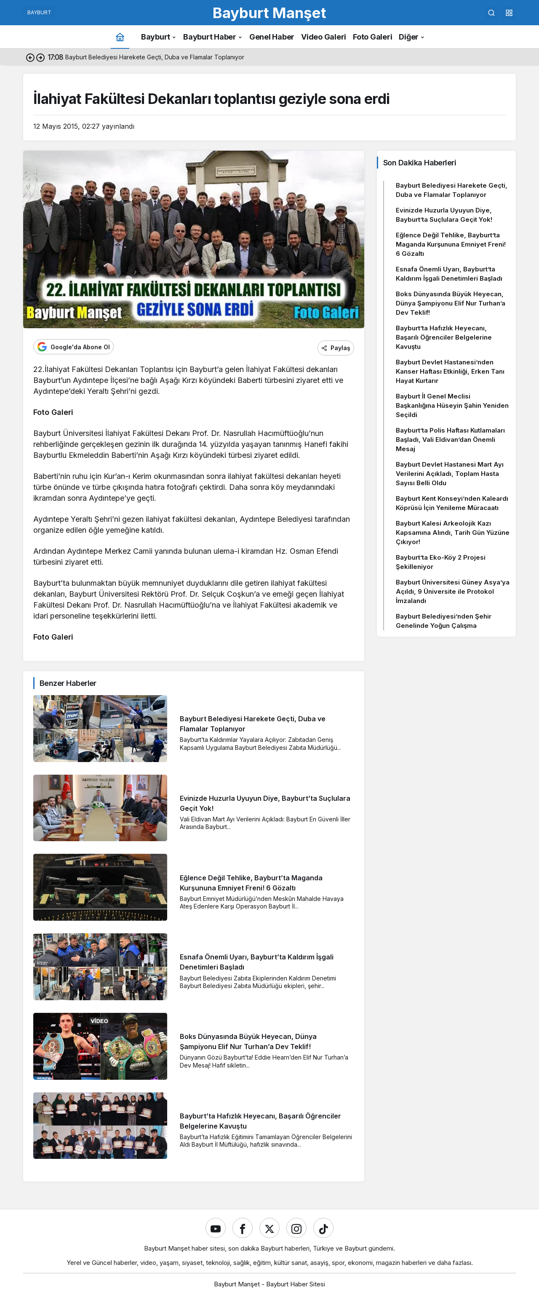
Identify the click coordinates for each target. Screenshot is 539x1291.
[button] (509, 12)
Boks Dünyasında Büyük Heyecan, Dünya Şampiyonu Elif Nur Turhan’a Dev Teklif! (450, 303)
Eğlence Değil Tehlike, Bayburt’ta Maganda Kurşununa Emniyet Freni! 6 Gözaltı (451, 244)
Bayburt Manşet (269, 12)
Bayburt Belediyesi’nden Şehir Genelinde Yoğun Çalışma (443, 621)
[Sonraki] (40, 57)
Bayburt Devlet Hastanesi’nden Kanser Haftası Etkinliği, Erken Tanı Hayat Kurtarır (450, 371)
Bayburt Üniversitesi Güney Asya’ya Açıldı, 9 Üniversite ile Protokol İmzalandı (453, 591)
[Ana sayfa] (120, 36)
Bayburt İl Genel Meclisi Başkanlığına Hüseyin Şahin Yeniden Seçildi (452, 405)
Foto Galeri (53, 410)
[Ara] (491, 12)
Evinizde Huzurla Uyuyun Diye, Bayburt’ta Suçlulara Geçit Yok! (444, 214)
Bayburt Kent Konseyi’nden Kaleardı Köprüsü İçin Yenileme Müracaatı (452, 503)
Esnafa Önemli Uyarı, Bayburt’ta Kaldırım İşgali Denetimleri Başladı (449, 273)
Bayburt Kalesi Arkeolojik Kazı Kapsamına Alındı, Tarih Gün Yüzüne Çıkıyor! (453, 532)
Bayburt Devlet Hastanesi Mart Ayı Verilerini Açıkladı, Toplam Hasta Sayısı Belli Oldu (450, 473)
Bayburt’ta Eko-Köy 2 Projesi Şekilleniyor (441, 562)
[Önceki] (30, 57)
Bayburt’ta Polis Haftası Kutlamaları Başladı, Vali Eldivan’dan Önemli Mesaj (450, 439)
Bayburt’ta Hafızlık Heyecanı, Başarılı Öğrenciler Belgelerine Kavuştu (444, 337)
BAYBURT (39, 12)
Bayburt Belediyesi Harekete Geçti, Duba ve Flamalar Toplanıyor (451, 190)
